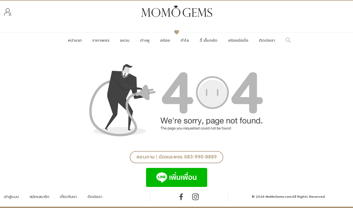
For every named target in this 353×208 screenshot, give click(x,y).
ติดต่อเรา (267, 40)
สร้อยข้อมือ (238, 40)
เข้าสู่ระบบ (11, 197)
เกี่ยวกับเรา (68, 197)
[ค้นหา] (288, 40)
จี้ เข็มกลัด (208, 40)
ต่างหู (144, 40)
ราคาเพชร (100, 40)
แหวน (124, 40)
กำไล (185, 40)
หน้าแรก (75, 40)
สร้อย (165, 40)
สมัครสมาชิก (39, 197)
